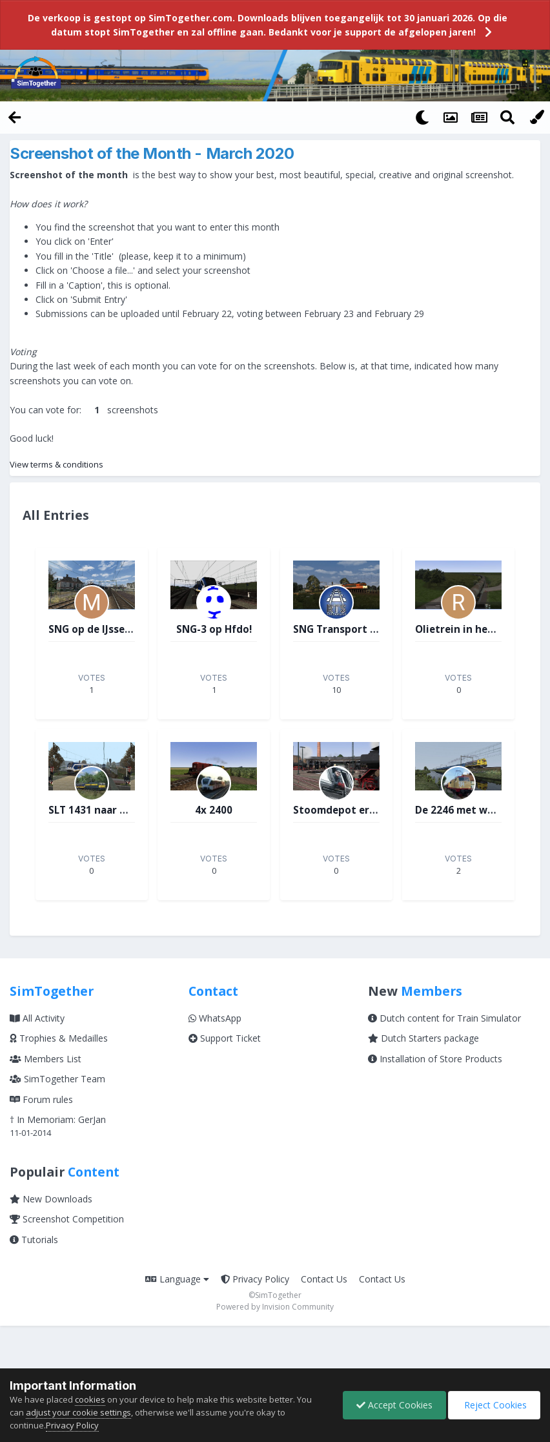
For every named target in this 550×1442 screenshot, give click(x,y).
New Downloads (51, 1199)
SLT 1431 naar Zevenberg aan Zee (131, 809)
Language (177, 1279)
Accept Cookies (394, 1405)
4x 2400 (213, 809)
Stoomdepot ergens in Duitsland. (376, 809)
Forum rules (41, 1099)
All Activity (37, 1018)
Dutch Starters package (423, 1038)
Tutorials (34, 1239)
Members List (45, 1059)
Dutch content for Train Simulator (444, 1018)
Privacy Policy (255, 1279)
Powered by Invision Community (275, 1306)
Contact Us (324, 1279)
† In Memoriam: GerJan (58, 1119)
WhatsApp (214, 1018)
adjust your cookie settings (78, 1412)
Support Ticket (224, 1038)
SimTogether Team (57, 1079)
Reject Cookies (494, 1405)
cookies (90, 1399)
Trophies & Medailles (59, 1038)
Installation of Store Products (435, 1059)
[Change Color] (536, 117)
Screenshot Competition (67, 1219)
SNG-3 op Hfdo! (214, 629)
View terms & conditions (56, 464)
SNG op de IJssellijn (96, 629)
